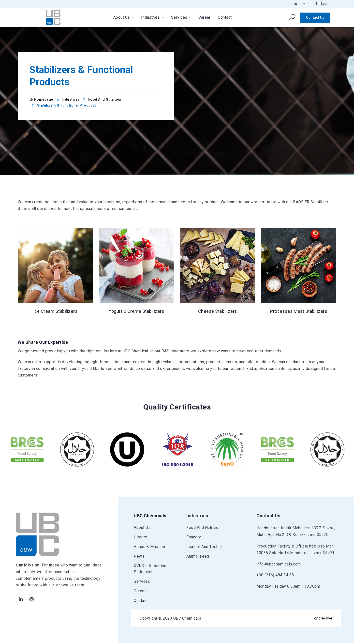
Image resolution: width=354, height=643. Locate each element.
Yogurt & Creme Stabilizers (136, 311)
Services (180, 17)
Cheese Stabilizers (217, 311)
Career (204, 17)
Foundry (193, 537)
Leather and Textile (204, 546)
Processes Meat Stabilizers (298, 311)
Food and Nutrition (104, 99)
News (139, 556)
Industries (151, 17)
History (140, 537)
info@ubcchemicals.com (278, 564)
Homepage (41, 99)
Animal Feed (197, 556)
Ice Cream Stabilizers (55, 311)
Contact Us (315, 17)
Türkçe (321, 4)
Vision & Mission (149, 546)
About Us (122, 17)
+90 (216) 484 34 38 (275, 575)
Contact (225, 17)
